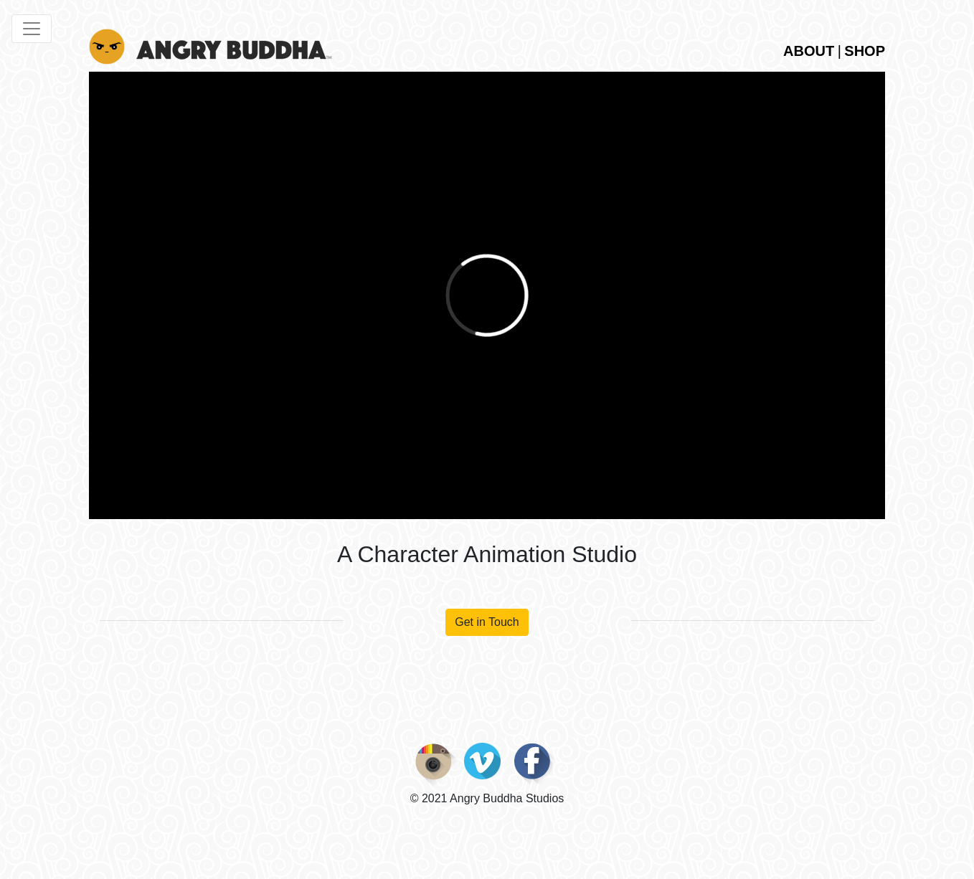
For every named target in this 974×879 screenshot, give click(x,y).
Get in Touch (487, 622)
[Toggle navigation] (31, 28)
